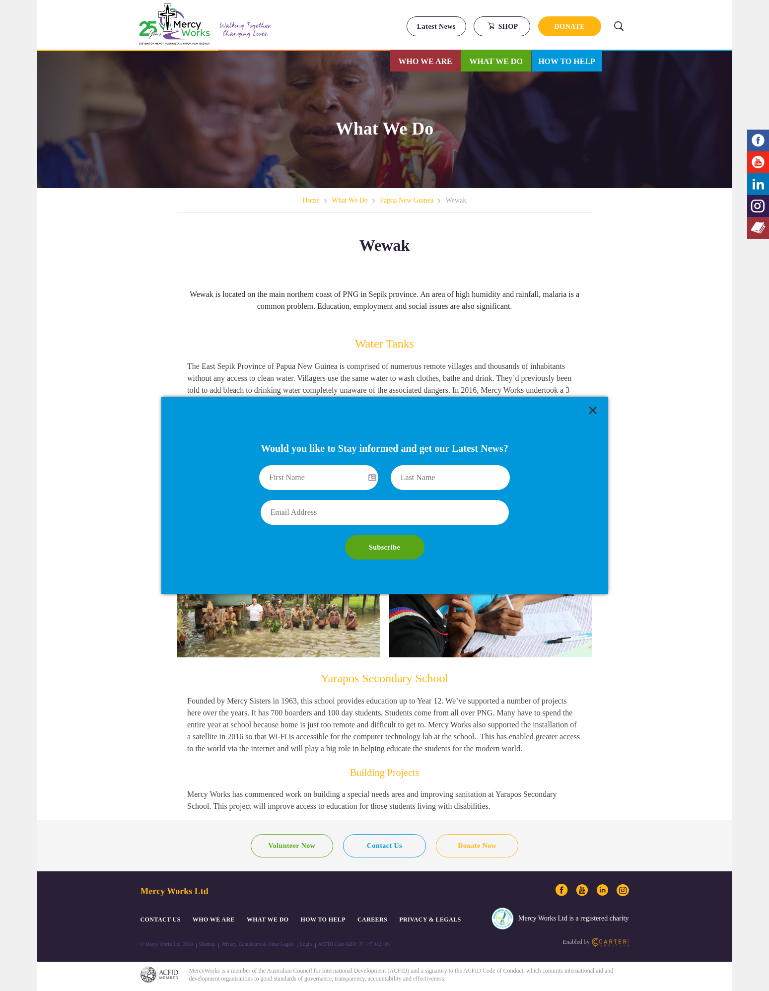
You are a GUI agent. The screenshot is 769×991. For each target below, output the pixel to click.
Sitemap (207, 944)
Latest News (436, 26)
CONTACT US (160, 919)
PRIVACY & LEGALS (430, 919)
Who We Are (425, 61)
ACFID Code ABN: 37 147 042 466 (354, 944)
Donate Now (477, 845)
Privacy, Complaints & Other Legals (257, 944)
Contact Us (384, 845)
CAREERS (372, 919)
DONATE (570, 26)
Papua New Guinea (406, 200)
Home (311, 200)
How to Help (566, 61)
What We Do (496, 61)
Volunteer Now (291, 845)
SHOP (503, 26)
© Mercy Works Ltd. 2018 (166, 944)
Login (306, 944)
